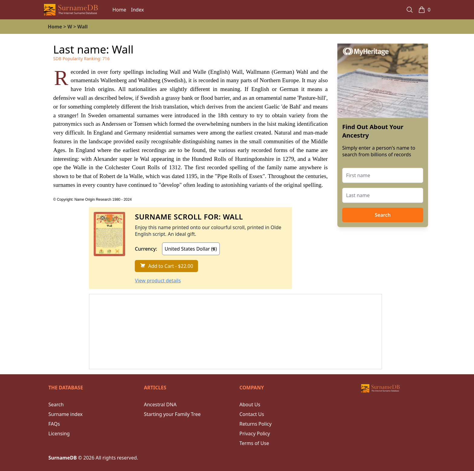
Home (119, 9)
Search (383, 215)
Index (137, 9)
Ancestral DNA (160, 404)
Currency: (146, 248)
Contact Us (251, 414)
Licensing (59, 433)
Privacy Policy (254, 433)
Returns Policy (255, 424)
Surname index (65, 414)
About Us (249, 404)
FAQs (54, 424)
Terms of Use (254, 443)
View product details (158, 280)
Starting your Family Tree (172, 414)
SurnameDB (62, 457)
